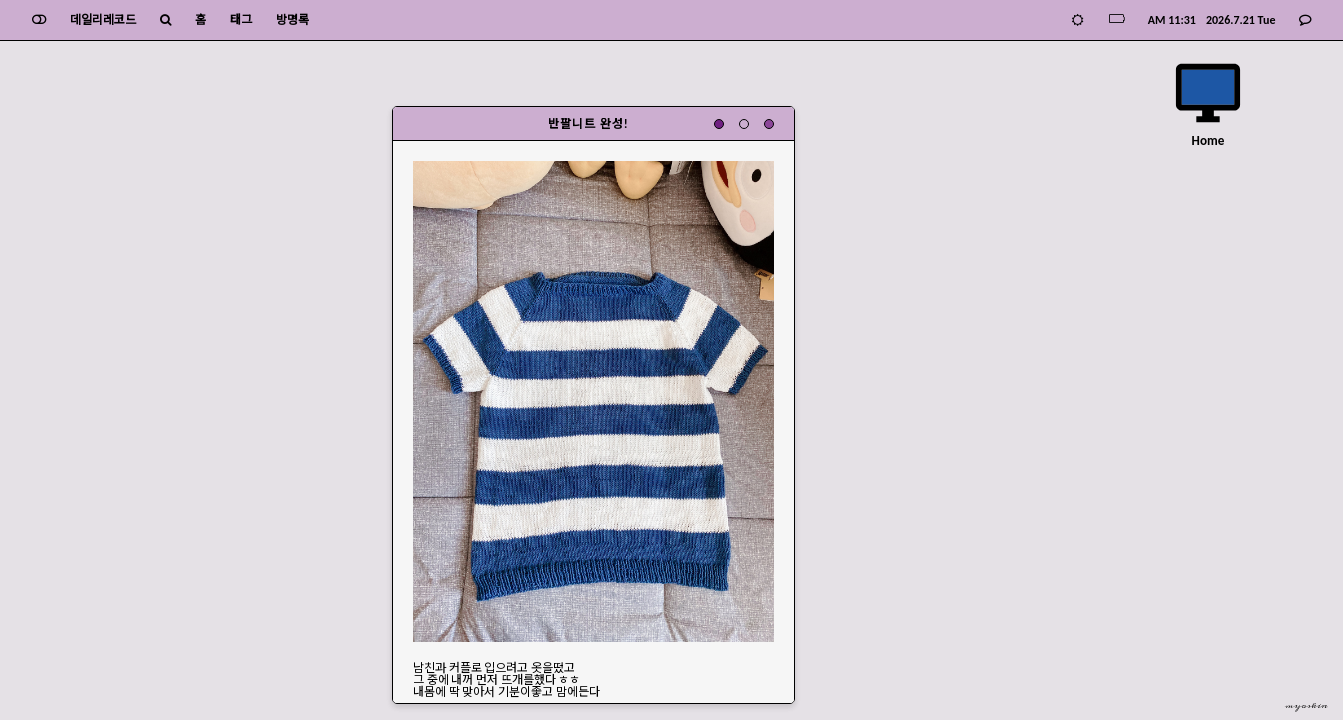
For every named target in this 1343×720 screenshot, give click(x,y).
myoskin (1306, 706)
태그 (241, 20)
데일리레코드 (103, 20)
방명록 (292, 20)
